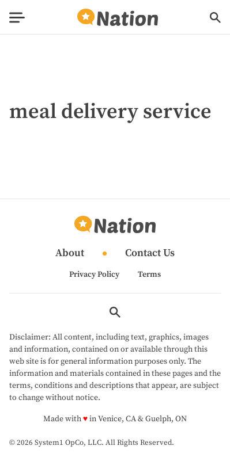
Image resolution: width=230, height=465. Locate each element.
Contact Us (150, 253)
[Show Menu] (17, 17)
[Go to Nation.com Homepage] (117, 17)
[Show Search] (215, 17)
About (69, 253)
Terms (149, 274)
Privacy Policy (94, 274)
